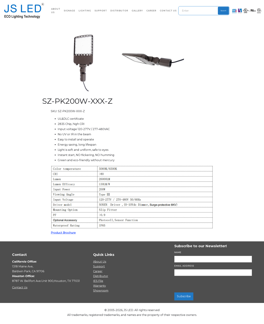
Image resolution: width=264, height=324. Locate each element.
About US (55, 11)
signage (69, 10)
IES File (98, 281)
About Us (99, 261)
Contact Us (168, 10)
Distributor (119, 10)
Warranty (99, 285)
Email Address (184, 265)
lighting (85, 10)
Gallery (137, 10)
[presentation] (200, 284)
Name (177, 252)
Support (101, 10)
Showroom (99, 290)
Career (151, 10)
